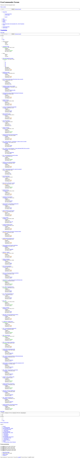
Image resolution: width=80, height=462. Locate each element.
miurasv (5, 190)
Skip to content (3, 6)
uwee (5, 267)
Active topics (5, 27)
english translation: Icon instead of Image (10, 404)
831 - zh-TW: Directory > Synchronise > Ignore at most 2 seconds (14, 141)
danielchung (6, 142)
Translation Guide (6, 46)
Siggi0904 (5, 246)
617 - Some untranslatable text (8, 293)
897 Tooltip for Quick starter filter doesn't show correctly (13, 79)
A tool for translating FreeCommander (9, 106)
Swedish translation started (7, 224)
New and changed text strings (8, 58)
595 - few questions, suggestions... (9, 342)
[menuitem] (8, 13)
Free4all (5, 197)
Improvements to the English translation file (10, 203)
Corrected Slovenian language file (9, 349)
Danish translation (6, 127)
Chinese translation (6, 259)
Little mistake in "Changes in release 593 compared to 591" (13, 362)
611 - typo (4, 300)
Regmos (5, 308)
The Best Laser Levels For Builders (9, 162)
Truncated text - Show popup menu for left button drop (12, 279)
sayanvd (5, 114)
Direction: (21, 412)
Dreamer (5, 47)
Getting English (5, 217)
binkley (5, 260)
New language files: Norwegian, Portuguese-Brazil (12, 231)
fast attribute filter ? (6, 176)
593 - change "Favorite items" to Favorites (10, 369)
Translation (3, 30)
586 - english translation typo (8, 397)
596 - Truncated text (6, 335)
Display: (5, 412)
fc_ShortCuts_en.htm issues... (8, 321)
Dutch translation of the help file (8, 210)
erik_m (5, 100)
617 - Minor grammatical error (8, 286)
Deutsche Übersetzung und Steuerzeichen (10, 134)
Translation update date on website (9, 86)
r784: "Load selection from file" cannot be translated (12, 169)
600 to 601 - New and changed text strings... (11, 314)
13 (5, 65)
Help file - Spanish (6, 252)
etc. (4, 80)
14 (5, 66)
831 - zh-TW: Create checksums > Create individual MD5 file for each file (16, 148)
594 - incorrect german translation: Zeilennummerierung (13, 356)
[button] (3, 39)
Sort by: (13, 412)
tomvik (5, 225)
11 (5, 63)
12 (5, 64)
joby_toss (11, 221)
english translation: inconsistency (9, 383)
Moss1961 (6, 350)
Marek (11, 69)
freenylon (5, 73)
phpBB (19, 457)
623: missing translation (7, 266)
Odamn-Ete (6, 135)
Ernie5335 (6, 315)
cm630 (5, 107)
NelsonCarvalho (7, 87)
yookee (11, 145)
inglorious (5, 357)
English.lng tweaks (6, 72)
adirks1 (5, 218)
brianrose (5, 163)
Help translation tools (6, 113)
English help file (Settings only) (8, 238)
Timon (11, 207)
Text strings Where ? (6, 120)
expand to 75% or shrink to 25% (8, 376)
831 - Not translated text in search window (10, 155)
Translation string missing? (7, 196)
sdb (4, 377)
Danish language (6, 99)
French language (6, 189)
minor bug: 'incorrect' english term (9, 390)
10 (5, 62)
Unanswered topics (6, 26)
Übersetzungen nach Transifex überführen (10, 245)
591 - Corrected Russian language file (9, 328)
